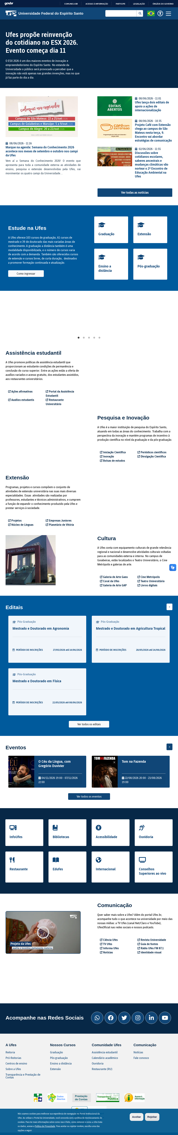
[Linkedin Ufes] (151, 1018)
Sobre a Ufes (13, 1069)
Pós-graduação (148, 266)
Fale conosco (141, 1058)
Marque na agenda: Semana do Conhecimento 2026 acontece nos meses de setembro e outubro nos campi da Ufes (42, 151)
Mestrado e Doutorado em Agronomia (41, 628)
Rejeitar (152, 1116)
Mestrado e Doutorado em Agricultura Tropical (130, 628)
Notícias (138, 1052)
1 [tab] (78, 338)
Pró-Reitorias (13, 1058)
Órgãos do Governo (163, 4)
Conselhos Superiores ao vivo (152, 871)
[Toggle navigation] (168, 13)
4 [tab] (94, 338)
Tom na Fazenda (134, 761)
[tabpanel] (36, 316)
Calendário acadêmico (105, 1058)
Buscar (139, 13)
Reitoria (10, 1052)
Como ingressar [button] (26, 273)
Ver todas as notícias (135, 192)
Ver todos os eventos (89, 796)
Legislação (139, 4)
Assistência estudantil (105, 1052)
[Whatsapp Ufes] (97, 1018)
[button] (151, 13)
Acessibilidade (106, 836)
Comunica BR (71, 4)
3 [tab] (89, 338)
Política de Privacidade (45, 1126)
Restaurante (19, 869)
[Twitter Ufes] (124, 1018)
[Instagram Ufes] (137, 1018)
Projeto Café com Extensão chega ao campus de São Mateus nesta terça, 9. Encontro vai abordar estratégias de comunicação (153, 132)
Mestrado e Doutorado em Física (37, 681)
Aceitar (136, 1116)
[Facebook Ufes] (111, 1018)
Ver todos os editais (89, 724)
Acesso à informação (97, 4)
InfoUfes (16, 836)
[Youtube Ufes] (165, 1018)
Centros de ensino (16, 1063)
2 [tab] (84, 338)
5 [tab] (99, 338)
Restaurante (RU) (102, 1069)
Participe (120, 4)
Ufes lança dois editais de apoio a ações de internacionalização (152, 106)
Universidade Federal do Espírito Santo (44, 13)
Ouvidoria (146, 836)
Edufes (58, 869)
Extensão (144, 234)
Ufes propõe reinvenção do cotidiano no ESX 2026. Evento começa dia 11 (42, 42)
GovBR (9, 3)
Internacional (106, 869)
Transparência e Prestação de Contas (23, 1076)
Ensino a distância (105, 268)
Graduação (106, 234)
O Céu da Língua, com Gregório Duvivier (54, 763)
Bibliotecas (61, 836)
